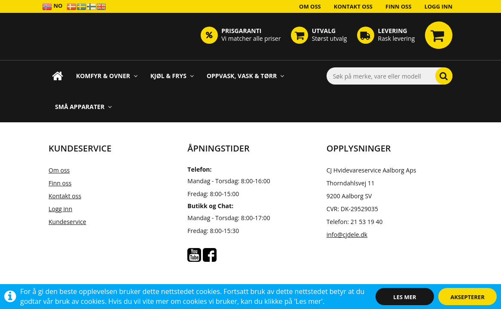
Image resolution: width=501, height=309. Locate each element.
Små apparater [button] (83, 107)
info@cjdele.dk (347, 234)
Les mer (404, 297)
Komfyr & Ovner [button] (106, 76)
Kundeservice (67, 222)
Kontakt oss (353, 6)
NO (52, 6)
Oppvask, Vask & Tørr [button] (245, 76)
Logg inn (438, 6)
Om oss (310, 6)
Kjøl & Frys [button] (172, 76)
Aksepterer (467, 297)
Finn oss (398, 6)
